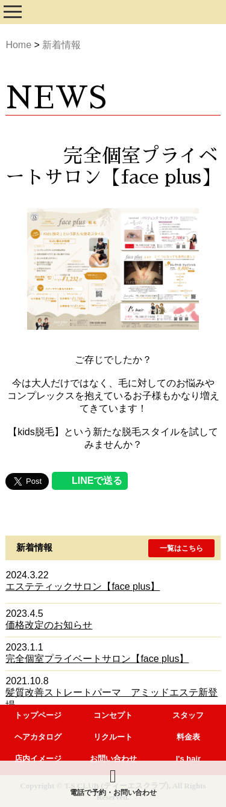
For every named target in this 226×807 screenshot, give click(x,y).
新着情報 (61, 45)
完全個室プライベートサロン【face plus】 (97, 659)
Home (18, 45)
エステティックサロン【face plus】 (82, 586)
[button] (181, 548)
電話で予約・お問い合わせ (113, 782)
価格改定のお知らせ (48, 625)
